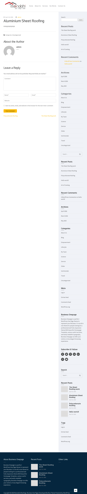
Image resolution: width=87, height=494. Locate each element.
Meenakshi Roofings (20, 493)
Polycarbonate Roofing (11, 116)
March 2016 (64, 81)
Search (63, 17)
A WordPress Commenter (72, 61)
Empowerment (65, 107)
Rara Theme (51, 493)
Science (63, 121)
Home (31, 6)
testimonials (65, 136)
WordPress (66, 493)
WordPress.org (65, 307)
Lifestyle (63, 112)
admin (19, 17)
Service (63, 126)
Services (45, 6)
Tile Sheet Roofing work (48, 116)
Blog (62, 102)
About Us (38, 6)
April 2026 (64, 76)
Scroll (75, 490)
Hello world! (65, 45)
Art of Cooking (65, 49)
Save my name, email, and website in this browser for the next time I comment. (29, 106)
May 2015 (64, 86)
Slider (63, 131)
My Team (64, 117)
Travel (63, 141)
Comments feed (66, 302)
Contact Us (61, 6)
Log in (63, 293)
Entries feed (65, 297)
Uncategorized (16, 35)
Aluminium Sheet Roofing (69, 35)
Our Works (53, 6)
